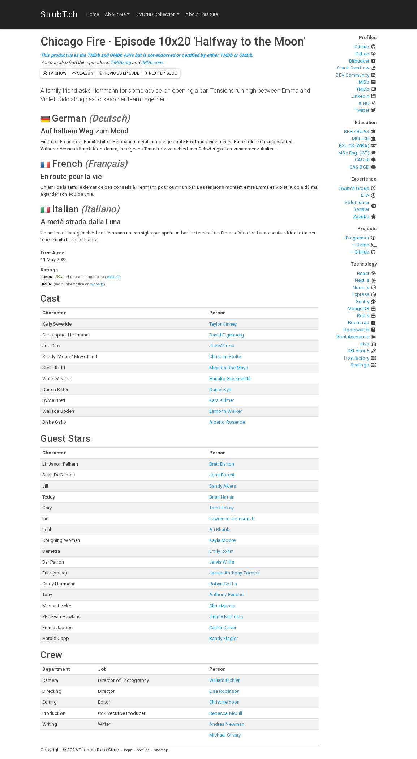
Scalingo (360, 365)
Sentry (362, 301)
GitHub (361, 47)
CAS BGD (359, 167)
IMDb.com (152, 62)
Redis (363, 315)
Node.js (361, 287)
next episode (161, 73)
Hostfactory (356, 358)
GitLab (362, 53)
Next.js (362, 280)
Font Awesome (353, 336)
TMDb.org (120, 62)
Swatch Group (354, 188)
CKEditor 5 (358, 350)
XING (363, 103)
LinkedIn (360, 96)
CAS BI (362, 159)
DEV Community (352, 75)
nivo (364, 344)
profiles (143, 750)
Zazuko (361, 216)
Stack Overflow (353, 68)
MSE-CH (360, 138)
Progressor (357, 238)
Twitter (362, 110)
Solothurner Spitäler (357, 206)
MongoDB (358, 308)
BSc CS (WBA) (354, 145)
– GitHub (359, 252)
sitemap (161, 750)
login (128, 750)
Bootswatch (356, 329)
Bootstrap (358, 322)
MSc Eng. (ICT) (353, 153)
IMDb (363, 82)
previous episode (119, 73)
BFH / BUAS (356, 131)
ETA (365, 195)
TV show (54, 73)
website (113, 277)
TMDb (362, 89)
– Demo (360, 244)
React (363, 273)
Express (360, 294)
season (82, 73)
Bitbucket (359, 61)
